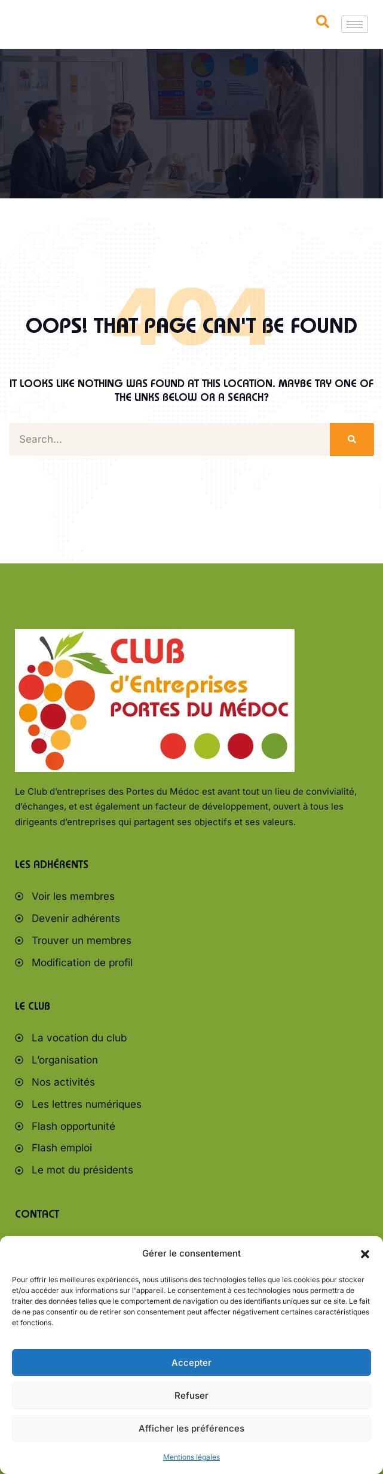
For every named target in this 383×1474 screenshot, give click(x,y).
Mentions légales (191, 1456)
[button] (365, 1254)
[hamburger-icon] (354, 24)
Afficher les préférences (191, 1428)
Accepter (191, 1362)
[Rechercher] (352, 439)
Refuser (191, 1395)
